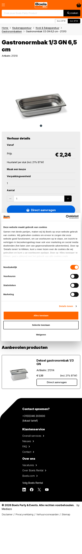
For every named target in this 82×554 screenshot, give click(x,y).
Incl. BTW (74, 21)
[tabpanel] (41, 91)
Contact (26, 451)
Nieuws (26, 441)
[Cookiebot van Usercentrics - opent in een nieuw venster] (66, 217)
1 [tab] (41, 126)
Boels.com (28, 475)
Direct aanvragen (41, 210)
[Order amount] (39, 199)
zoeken (72, 13)
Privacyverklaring (24, 514)
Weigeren (41, 334)
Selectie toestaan (41, 325)
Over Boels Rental (32, 470)
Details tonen (66, 306)
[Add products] (68, 199)
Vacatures (28, 465)
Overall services (31, 435)
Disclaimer (7, 514)
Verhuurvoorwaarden (47, 514)
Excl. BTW (61, 21)
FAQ (24, 446)
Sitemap (66, 514)
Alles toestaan (41, 315)
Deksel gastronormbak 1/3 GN (55, 362)
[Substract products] (10, 199)
